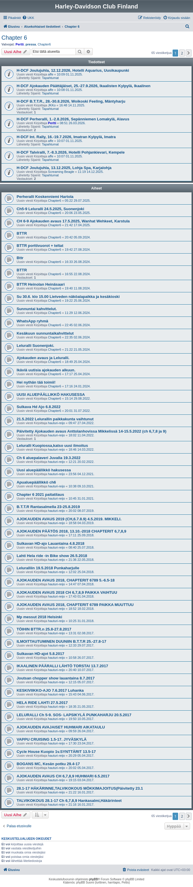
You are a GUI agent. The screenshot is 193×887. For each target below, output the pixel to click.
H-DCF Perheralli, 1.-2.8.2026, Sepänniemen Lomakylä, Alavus (73, 119)
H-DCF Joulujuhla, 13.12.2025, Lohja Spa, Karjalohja (64, 168)
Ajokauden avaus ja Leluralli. (43, 358)
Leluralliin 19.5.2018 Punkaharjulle (48, 568)
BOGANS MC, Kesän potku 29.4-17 (48, 764)
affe (50, 74)
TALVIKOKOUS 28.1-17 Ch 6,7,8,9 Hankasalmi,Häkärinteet (69, 800)
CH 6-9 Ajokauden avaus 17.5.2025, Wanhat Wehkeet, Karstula (73, 221)
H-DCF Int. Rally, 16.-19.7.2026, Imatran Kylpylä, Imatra (66, 137)
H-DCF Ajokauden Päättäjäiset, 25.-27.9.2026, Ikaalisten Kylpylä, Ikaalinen (83, 86)
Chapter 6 (14, 37)
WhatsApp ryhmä (32, 321)
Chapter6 (44, 44)
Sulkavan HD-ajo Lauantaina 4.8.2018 (50, 543)
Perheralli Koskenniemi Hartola (45, 196)
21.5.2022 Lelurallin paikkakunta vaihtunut (55, 419)
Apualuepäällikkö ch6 (36, 482)
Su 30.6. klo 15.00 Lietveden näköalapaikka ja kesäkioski (68, 296)
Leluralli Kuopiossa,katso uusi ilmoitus (52, 445)
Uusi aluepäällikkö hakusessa (44, 470)
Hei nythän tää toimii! (36, 382)
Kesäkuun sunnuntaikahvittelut (45, 333)
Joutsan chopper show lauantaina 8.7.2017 (56, 678)
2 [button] (182, 53)
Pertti (19, 44)
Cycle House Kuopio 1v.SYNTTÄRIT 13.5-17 (56, 751)
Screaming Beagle (61, 171)
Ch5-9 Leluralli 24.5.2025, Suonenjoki (50, 209)
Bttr (20, 258)
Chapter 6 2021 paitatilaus (40, 494)
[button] (189, 53)
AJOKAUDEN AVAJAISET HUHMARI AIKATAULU (61, 727)
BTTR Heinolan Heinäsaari (41, 284)
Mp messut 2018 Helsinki (39, 617)
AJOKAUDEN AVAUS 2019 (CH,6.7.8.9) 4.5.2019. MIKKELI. (69, 519)
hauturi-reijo (56, 423)
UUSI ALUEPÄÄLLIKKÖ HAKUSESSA (51, 394)
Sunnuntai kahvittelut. (37, 309)
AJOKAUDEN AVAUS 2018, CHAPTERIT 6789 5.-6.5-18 (66, 580)
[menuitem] (28, 17)
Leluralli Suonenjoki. (35, 345)
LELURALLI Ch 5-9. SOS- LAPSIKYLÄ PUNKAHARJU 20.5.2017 (74, 715)
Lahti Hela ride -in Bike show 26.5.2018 (52, 556)
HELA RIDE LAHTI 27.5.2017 (42, 702)
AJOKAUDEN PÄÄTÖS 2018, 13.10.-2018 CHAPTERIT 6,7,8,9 (71, 531)
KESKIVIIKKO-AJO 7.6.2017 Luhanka (50, 690)
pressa (31, 44)
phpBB (93, 879)
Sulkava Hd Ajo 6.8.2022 (39, 407)
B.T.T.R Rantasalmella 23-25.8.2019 (48, 507)
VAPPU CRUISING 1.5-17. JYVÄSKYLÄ (52, 739)
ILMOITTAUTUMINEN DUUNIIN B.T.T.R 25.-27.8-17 (61, 641)
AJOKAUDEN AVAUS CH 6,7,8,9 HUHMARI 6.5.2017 (63, 776)
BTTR (22, 233)
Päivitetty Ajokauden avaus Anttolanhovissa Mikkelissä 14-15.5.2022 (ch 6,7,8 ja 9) (91, 431)
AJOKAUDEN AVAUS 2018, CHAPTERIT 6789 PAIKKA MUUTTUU (75, 605)
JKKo (52, 105)
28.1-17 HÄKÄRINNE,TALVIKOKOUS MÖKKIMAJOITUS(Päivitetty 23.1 (80, 788)
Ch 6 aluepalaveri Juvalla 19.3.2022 (48, 458)
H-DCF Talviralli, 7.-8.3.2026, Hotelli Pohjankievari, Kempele (71, 152)
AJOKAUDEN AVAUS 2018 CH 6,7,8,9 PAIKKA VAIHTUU (67, 592)
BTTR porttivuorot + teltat (40, 245)
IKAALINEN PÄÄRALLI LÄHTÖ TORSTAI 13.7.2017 (62, 666)
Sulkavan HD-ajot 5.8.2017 (40, 653)
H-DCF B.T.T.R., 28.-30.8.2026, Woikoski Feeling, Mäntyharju (71, 101)
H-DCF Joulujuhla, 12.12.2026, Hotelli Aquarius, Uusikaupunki (73, 70)
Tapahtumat (50, 78)
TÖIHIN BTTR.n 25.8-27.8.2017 (44, 629)
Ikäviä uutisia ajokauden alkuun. (46, 370)
